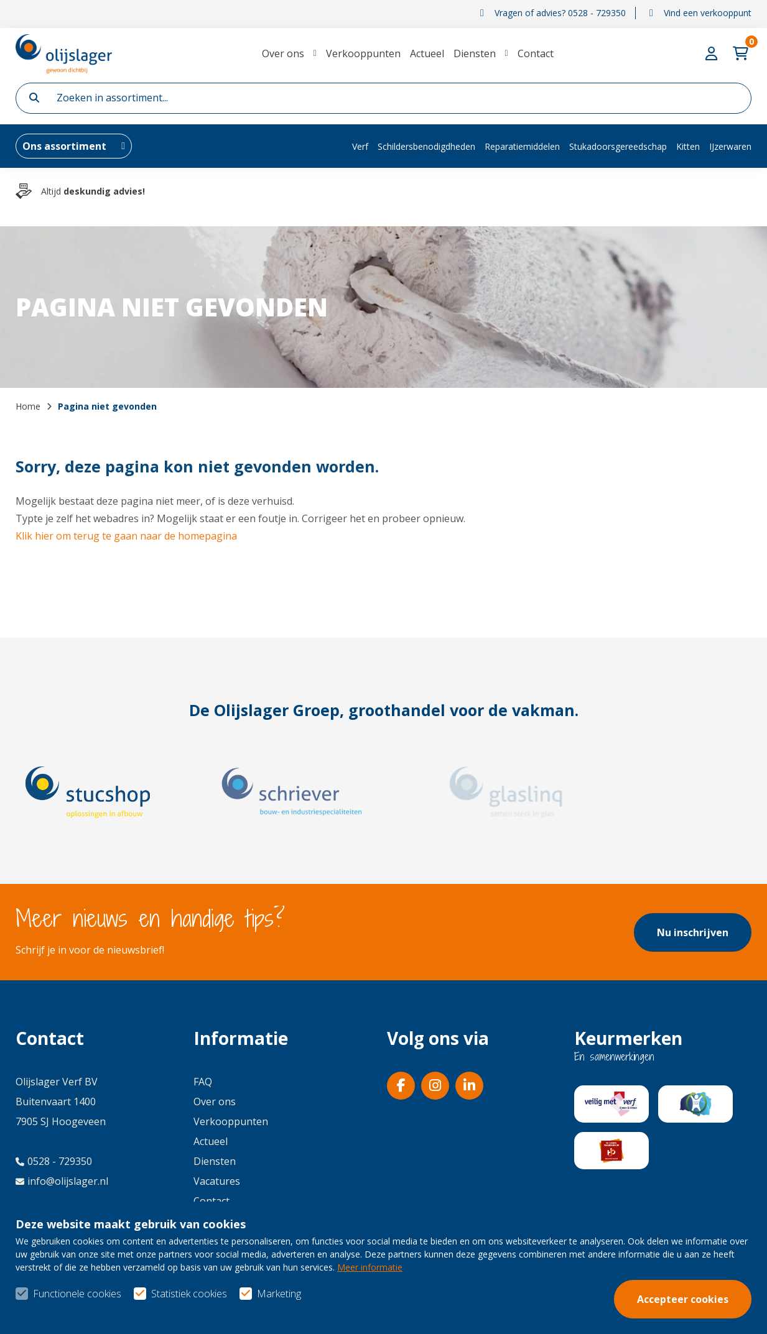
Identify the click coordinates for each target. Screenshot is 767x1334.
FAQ (202, 1081)
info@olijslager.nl (62, 1181)
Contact (536, 53)
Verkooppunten (363, 53)
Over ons (283, 53)
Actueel (427, 53)
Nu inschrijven (692, 932)
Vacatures (216, 1181)
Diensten (474, 53)
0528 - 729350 (54, 1161)
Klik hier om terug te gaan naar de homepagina (126, 536)
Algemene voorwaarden (542, 1303)
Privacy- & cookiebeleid (697, 1303)
